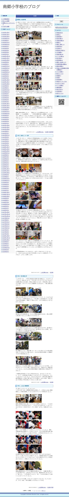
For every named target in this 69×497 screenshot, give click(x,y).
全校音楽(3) (59, 36)
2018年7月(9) (6, 202)
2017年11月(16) (6, 214)
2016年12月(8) (6, 235)
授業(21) (59, 42)
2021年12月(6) (6, 125)
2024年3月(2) (6, 74)
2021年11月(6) (6, 127)
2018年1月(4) (6, 210)
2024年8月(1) (6, 64)
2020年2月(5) (6, 164)
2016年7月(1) (6, 245)
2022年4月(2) (6, 117)
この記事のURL (40, 132)
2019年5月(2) (6, 182)
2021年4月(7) (6, 139)
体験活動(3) (59, 87)
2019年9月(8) (6, 174)
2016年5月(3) (6, 249)
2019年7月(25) (6, 178)
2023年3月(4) (6, 97)
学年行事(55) (60, 38)
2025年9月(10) (6, 38)
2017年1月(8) (6, 234)
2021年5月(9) (6, 137)
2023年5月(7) (6, 93)
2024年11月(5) (6, 58)
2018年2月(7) (6, 208)
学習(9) (58, 77)
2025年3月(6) (6, 50)
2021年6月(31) (6, 135)
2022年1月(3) (6, 123)
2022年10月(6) (6, 107)
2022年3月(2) (6, 119)
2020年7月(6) (6, 156)
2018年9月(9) (6, 198)
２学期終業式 (6, 19)
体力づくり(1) (60, 93)
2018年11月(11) (6, 194)
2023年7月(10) (6, 89)
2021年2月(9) (6, 143)
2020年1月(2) (6, 166)
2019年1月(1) (6, 190)
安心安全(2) (59, 58)
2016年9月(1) (6, 241)
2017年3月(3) (6, 230)
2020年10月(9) (6, 151)
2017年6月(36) (6, 224)
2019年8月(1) (6, 176)
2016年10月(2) (6, 239)
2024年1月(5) (6, 78)
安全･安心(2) (60, 89)
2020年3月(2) (6, 162)
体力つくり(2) (60, 73)
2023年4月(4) (6, 95)
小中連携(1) (59, 52)
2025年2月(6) (6, 52)
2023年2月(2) (6, 99)
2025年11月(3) (6, 34)
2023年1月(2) (6, 101)
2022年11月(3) (6, 105)
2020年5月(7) (6, 160)
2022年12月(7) (6, 103)
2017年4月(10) (6, 228)
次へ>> (43, 490)
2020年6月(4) (6, 158)
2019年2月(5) (6, 188)
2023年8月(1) (6, 87)
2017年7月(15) (6, 222)
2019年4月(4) (6, 184)
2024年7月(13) (6, 66)
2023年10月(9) (6, 84)
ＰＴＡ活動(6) (60, 85)
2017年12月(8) (6, 212)
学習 (52, 487)
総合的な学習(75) (61, 50)
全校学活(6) (59, 46)
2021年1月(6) (6, 145)
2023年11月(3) (6, 82)
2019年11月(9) (6, 170)
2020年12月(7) (6, 147)
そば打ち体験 (6, 26)
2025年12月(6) (6, 32)
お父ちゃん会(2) (60, 83)
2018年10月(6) (6, 196)
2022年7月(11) (6, 111)
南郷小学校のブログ (21, 6)
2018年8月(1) (6, 200)
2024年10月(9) (6, 60)
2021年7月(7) (6, 133)
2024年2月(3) (6, 76)
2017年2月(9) (6, 232)
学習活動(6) (59, 79)
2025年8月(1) (6, 40)
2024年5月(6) (6, 70)
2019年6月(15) (6, 180)
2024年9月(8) (6, 62)
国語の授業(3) (60, 66)
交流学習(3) (59, 91)
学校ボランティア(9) (62, 81)
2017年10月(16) (6, 216)
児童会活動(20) (60, 40)
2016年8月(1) (6, 243)
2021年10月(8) (6, 129)
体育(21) (59, 34)
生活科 (47, 132)
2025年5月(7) (6, 46)
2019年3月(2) (6, 186)
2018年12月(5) (6, 192)
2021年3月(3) (6, 141)
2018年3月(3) (6, 206)
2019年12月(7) (6, 168)
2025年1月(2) (6, 54)
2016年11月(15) (6, 237)
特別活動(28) (60, 60)
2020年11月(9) (6, 149)
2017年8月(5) (6, 220)
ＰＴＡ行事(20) (60, 56)
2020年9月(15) (6, 153)
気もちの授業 (6, 21)
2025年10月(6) (6, 36)
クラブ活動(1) (60, 71)
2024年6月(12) (6, 68)
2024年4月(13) (6, 72)
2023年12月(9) (6, 80)
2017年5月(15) (6, 226)
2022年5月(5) (6, 115)
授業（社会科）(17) (61, 62)
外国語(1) (59, 75)
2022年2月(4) (6, 121)
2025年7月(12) (6, 42)
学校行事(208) (60, 54)
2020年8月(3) (6, 155)
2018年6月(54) (6, 204)
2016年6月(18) (6, 247)
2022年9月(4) (6, 109)
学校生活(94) (60, 32)
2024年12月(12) (6, 56)
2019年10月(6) (6, 172)
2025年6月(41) (6, 44)
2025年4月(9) (6, 48)
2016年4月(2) (6, 251)
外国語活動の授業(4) (62, 64)
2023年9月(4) (6, 85)
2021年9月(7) (6, 131)
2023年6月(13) (6, 91)
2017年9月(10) (6, 218)
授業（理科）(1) (60, 44)
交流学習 (51, 132)
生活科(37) (59, 48)
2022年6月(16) (6, 113)
